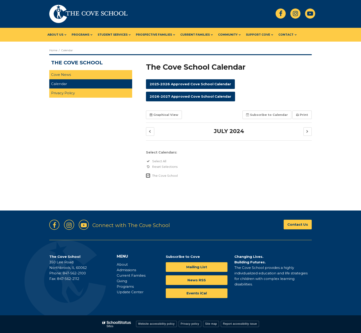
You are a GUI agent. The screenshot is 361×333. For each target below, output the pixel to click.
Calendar (59, 84)
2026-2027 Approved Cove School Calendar (190, 96)
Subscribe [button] (267, 115)
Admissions (126, 270)
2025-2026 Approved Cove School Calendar (190, 84)
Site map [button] (211, 323)
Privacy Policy (63, 93)
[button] (150, 131)
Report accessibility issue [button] (240, 323)
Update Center (130, 292)
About (122, 264)
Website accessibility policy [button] (156, 323)
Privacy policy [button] (190, 323)
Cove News (61, 74)
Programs (125, 286)
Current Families (131, 275)
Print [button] (302, 115)
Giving (122, 281)
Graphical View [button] (164, 115)
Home (53, 50)
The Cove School (165, 175)
